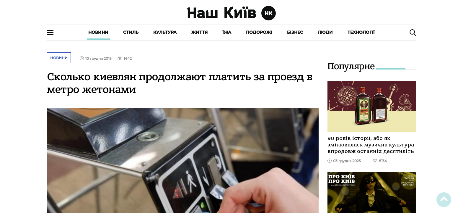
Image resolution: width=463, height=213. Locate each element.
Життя (199, 32)
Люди (325, 32)
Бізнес (295, 32)
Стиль (130, 32)
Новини (98, 32)
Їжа (226, 32)
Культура (165, 32)
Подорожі (259, 32)
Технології (361, 32)
